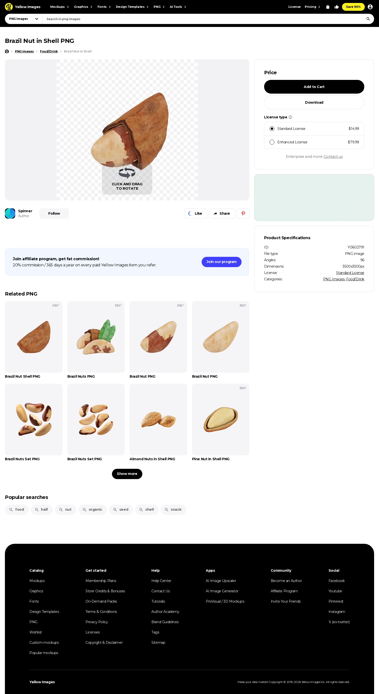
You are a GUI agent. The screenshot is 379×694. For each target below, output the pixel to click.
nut (65, 509)
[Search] (368, 19)
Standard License (350, 273)
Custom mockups (44, 642)
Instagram (337, 611)
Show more (127, 473)
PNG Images (334, 279)
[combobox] (208, 19)
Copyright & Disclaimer (104, 642)
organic (92, 509)
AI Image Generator (222, 591)
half (41, 509)
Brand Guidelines (165, 622)
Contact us (333, 156)
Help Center (161, 581)
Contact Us (160, 591)
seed (120, 509)
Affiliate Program (284, 591)
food (16, 509)
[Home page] (7, 51)
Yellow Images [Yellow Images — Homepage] (42, 682)
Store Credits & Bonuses (105, 591)
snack (172, 509)
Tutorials (158, 601)
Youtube (335, 591)
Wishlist (35, 632)
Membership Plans (101, 581)
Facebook (337, 581)
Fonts (34, 601)
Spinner (25, 211)
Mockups (36, 581)
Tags (155, 632)
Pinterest (336, 601)
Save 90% (353, 7)
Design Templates (44, 611)
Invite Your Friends (286, 601)
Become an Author (286, 581)
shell (146, 509)
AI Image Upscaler (221, 581)
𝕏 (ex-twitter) (339, 622)
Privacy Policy (97, 622)
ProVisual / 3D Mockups (225, 601)
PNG (33, 622)
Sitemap (158, 642)
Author (23, 216)
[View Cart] (328, 7)
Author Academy (165, 611)
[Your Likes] (337, 7)
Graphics (36, 591)
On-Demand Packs (101, 601)
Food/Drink (355, 279)
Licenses (93, 632)
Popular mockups (43, 653)
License (294, 7)
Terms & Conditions (101, 611)
